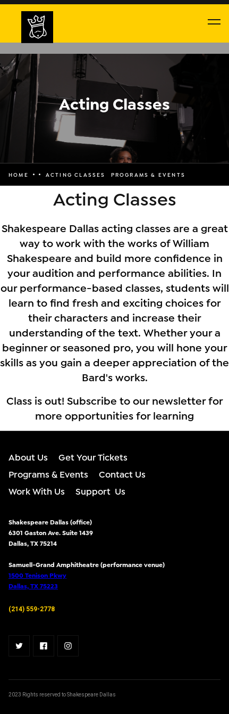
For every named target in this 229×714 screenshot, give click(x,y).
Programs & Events (48, 473)
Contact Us (122, 473)
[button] (214, 22)
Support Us (100, 490)
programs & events (148, 174)
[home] (10, 27)
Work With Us (37, 490)
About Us (28, 456)
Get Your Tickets (93, 456)
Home (19, 174)
